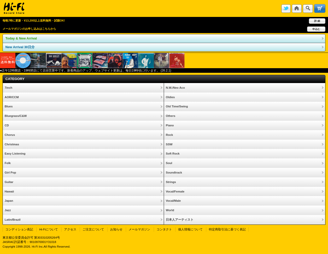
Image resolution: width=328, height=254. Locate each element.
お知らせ (116, 229)
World (170, 210)
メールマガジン (139, 229)
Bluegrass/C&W (16, 115)
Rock (169, 134)
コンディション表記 (19, 229)
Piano (170, 125)
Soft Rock (173, 153)
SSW (169, 144)
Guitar (9, 182)
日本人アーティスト (179, 219)
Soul (169, 163)
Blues (9, 106)
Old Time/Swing (177, 106)
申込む (316, 29)
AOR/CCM (12, 97)
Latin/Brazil (12, 219)
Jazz (8, 210)
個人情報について (190, 229)
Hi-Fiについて (48, 229)
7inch (8, 87)
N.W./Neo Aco (175, 87)
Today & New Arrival (21, 38)
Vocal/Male (173, 200)
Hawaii (9, 191)
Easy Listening (15, 153)
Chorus (10, 134)
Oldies (170, 97)
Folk (8, 163)
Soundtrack (174, 172)
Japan (9, 200)
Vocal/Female (175, 191)
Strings (171, 182)
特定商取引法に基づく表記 (227, 229)
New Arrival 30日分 (20, 47)
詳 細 (317, 20)
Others (170, 115)
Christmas (12, 144)
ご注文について (93, 229)
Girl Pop (10, 172)
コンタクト (164, 229)
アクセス (70, 229)
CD (7, 125)
